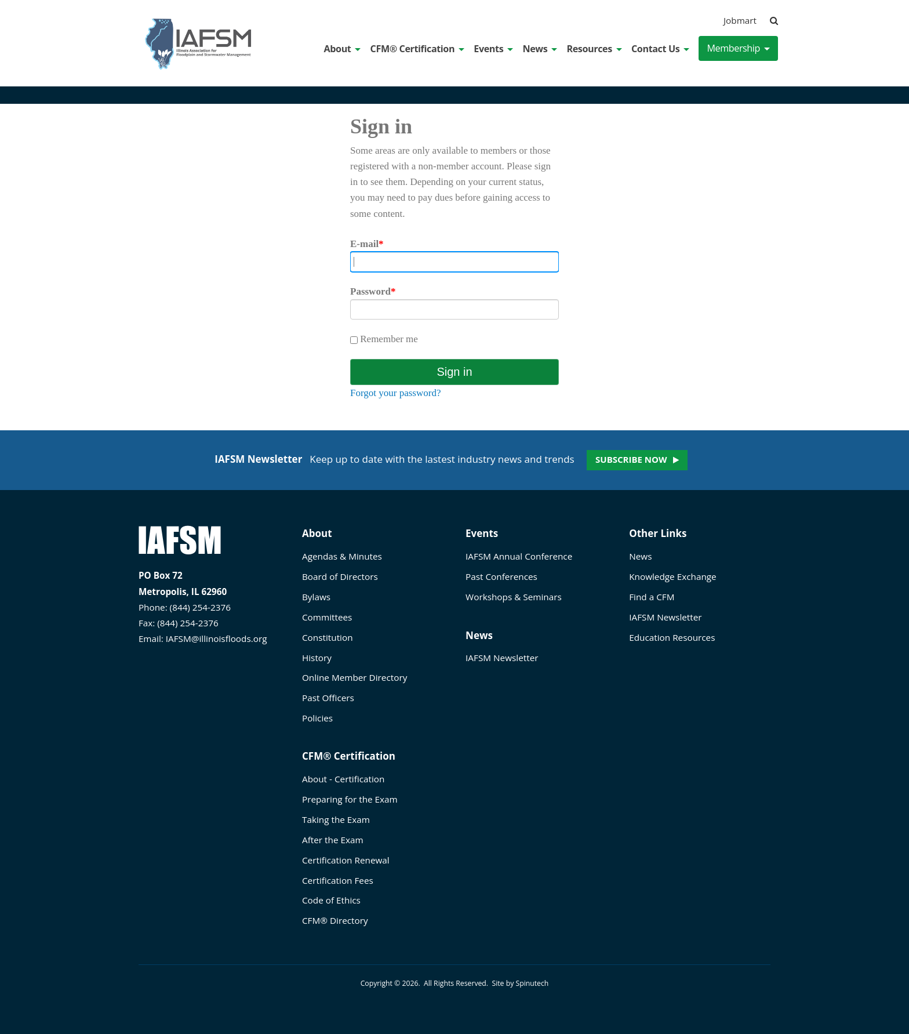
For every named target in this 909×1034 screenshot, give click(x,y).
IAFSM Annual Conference (519, 556)
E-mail (367, 243)
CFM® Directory (335, 920)
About (342, 48)
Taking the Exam (336, 819)
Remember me (384, 338)
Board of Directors (340, 576)
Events (493, 48)
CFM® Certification (417, 48)
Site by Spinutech (520, 983)
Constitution (327, 637)
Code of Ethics (331, 900)
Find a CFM (651, 597)
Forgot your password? (395, 392)
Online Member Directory (354, 677)
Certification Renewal (346, 860)
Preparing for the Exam (350, 799)
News (539, 48)
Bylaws (316, 597)
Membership (738, 48)
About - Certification (343, 779)
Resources (593, 48)
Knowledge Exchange (672, 576)
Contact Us (660, 48)
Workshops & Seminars (514, 597)
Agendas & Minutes (342, 556)
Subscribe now (631, 459)
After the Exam (332, 840)
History (317, 657)
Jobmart (740, 20)
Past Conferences (501, 576)
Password (372, 291)
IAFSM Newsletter (502, 657)
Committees (327, 617)
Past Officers (328, 697)
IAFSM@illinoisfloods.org (216, 638)
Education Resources (672, 637)
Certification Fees (337, 880)
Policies (317, 718)
